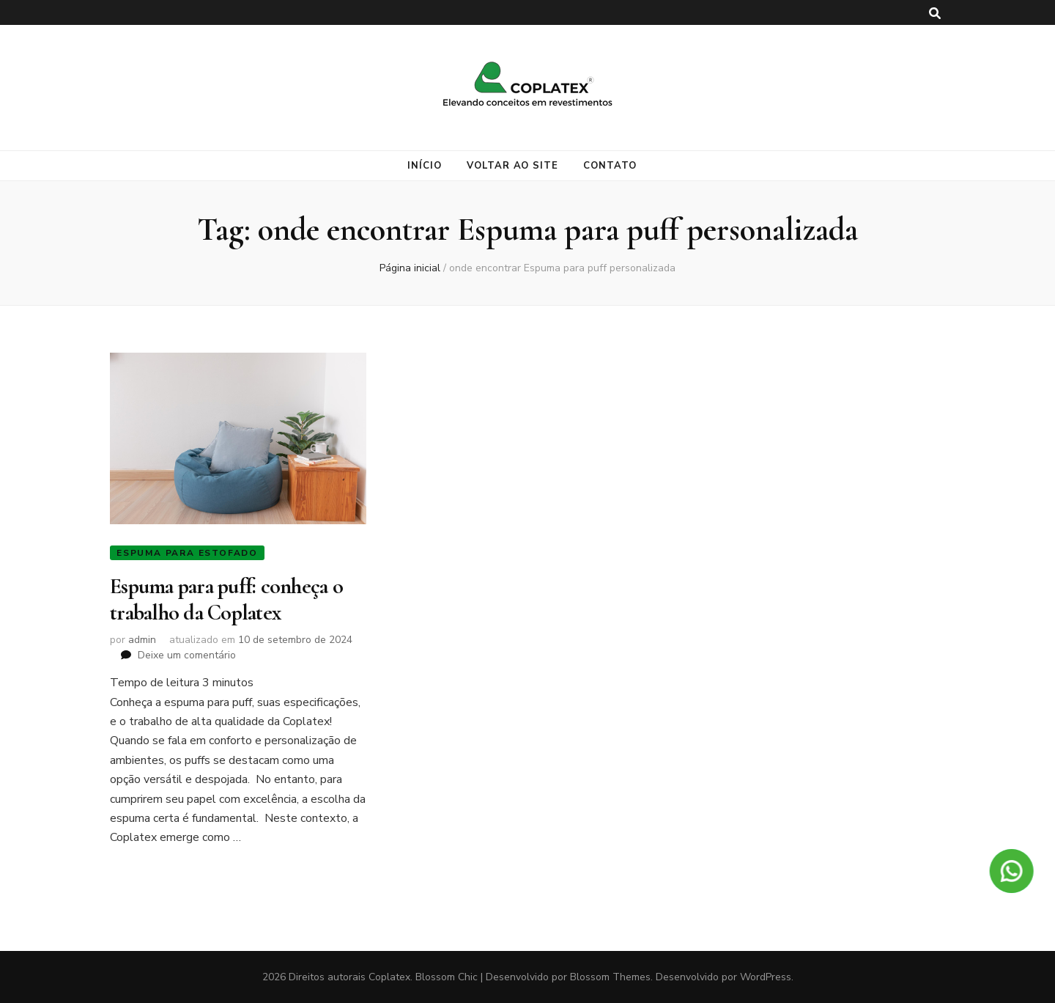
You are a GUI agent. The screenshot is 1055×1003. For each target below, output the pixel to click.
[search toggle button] (935, 13)
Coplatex (389, 977)
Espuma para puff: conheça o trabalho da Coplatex (226, 599)
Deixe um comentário (187, 655)
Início (424, 165)
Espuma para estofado (187, 553)
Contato (610, 165)
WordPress (765, 977)
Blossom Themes (610, 977)
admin (142, 640)
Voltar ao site (513, 165)
